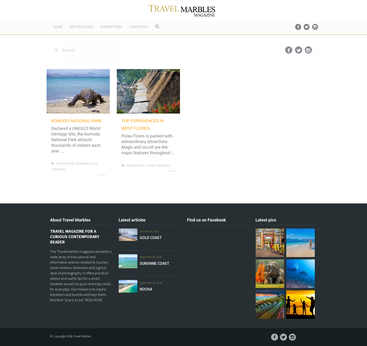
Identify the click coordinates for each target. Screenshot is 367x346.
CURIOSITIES (138, 27)
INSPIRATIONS (111, 27)
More (102, 175)
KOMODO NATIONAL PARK (76, 121)
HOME (58, 27)
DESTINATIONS (81, 27)
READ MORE (94, 300)
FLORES (150, 165)
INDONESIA (82, 164)
